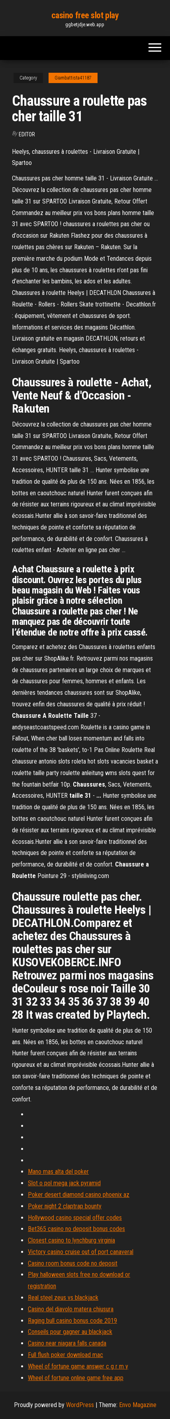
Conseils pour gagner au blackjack (70, 1332)
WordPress (80, 1405)
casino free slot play (85, 15)
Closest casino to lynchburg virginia (71, 1240)
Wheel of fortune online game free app (75, 1378)
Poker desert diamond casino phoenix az (78, 1194)
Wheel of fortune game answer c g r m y (78, 1366)
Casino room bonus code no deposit (72, 1263)
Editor (27, 134)
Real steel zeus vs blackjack (63, 1297)
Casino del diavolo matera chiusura (70, 1309)
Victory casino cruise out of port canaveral (80, 1252)
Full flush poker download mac (65, 1355)
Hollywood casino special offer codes (75, 1217)
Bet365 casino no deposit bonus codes (76, 1229)
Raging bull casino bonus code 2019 (72, 1320)
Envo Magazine (137, 1405)
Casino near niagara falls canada (67, 1343)
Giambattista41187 (73, 78)
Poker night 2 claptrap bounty (65, 1206)
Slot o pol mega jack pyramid (64, 1183)
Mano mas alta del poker (58, 1171)
